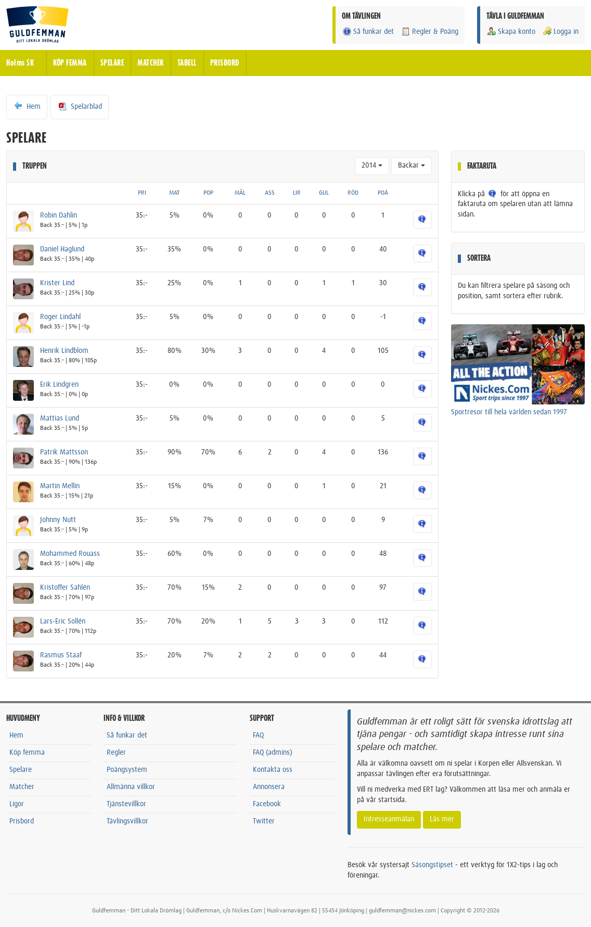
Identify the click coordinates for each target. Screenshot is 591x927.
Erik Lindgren (59, 384)
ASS (270, 193)
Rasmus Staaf (61, 655)
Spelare (20, 769)
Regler (116, 752)
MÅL (240, 193)
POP (208, 193)
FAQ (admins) (272, 752)
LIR (297, 193)
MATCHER (150, 63)
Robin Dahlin (58, 215)
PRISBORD (224, 63)
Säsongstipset (432, 865)
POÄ (383, 193)
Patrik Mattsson (64, 452)
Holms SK (20, 63)
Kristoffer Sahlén (65, 587)
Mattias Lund (59, 418)
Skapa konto (510, 31)
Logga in (560, 31)
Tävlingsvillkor (127, 821)
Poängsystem (127, 769)
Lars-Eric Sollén (62, 621)
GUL (324, 193)
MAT (174, 193)
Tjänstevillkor (126, 804)
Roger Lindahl (60, 317)
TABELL (187, 63)
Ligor (16, 804)
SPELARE (112, 63)
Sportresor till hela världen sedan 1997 (509, 412)
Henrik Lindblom (64, 350)
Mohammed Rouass (70, 553)
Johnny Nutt (58, 520)
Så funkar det (368, 31)
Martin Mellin (60, 486)
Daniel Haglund (62, 249)
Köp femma (27, 752)
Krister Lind (57, 283)
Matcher (21, 787)
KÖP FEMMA (70, 63)
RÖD (353, 193)
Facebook (267, 804)
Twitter (264, 821)
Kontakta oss (272, 769)
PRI (142, 193)
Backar (411, 165)
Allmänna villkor (131, 787)
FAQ (258, 735)
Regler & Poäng (429, 31)
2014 (372, 165)
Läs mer (442, 819)
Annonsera (269, 787)
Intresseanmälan (389, 819)
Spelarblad (79, 106)
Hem (27, 106)
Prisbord (21, 821)
